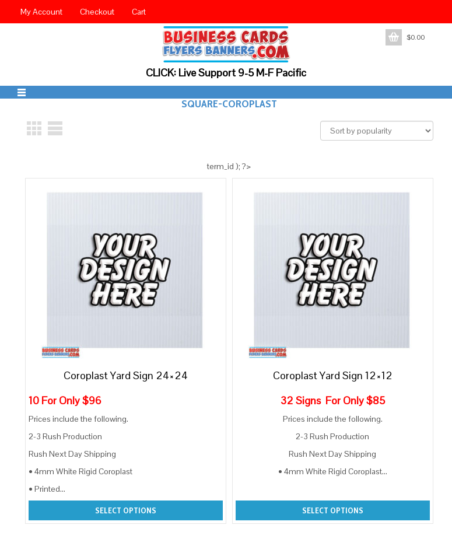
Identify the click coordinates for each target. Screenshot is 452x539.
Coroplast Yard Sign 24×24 (126, 375)
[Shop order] (376, 131)
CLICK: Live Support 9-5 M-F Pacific (226, 72)
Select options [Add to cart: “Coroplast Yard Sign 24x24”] (125, 510)
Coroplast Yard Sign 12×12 (333, 375)
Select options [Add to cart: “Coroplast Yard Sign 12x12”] (332, 510)
